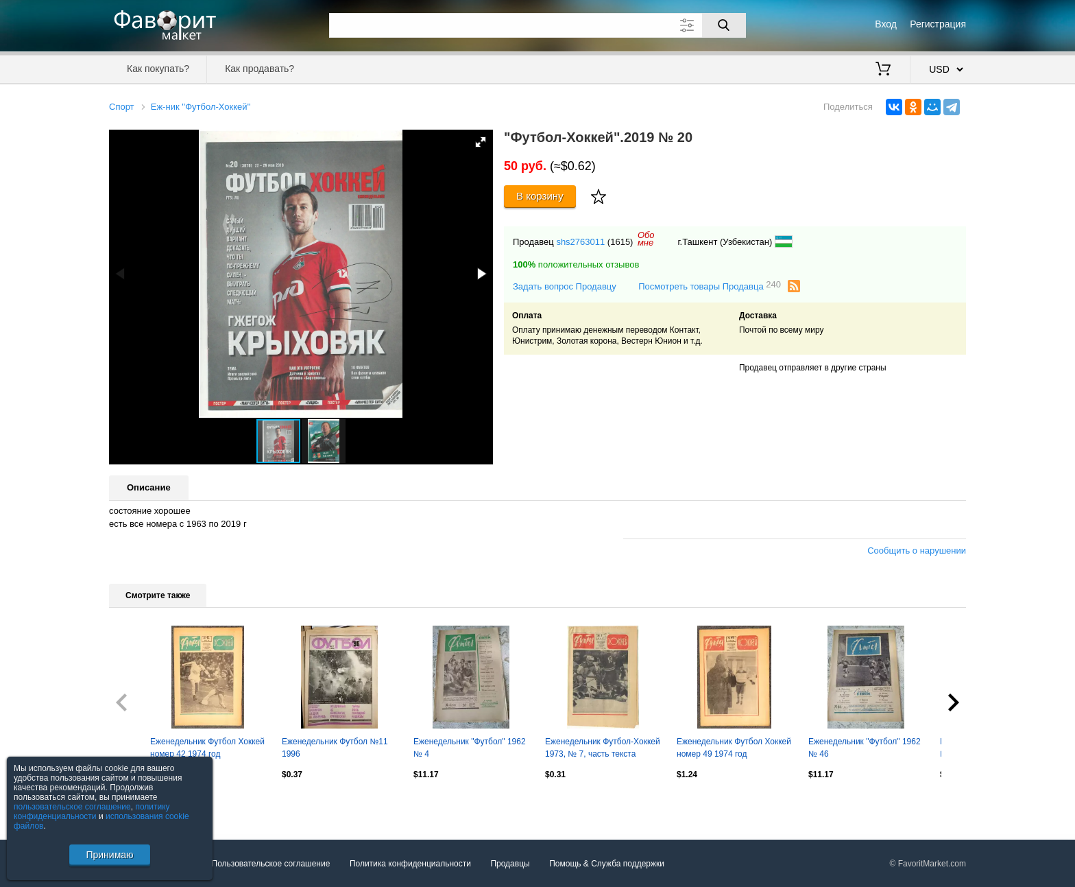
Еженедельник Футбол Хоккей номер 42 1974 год (207, 748)
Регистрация (938, 24)
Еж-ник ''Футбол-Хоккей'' (201, 107)
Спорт (121, 107)
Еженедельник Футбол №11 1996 (335, 748)
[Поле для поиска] (537, 25)
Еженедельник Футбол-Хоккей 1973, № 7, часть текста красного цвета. (602, 749)
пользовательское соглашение (72, 807)
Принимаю (109, 854)
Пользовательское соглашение (271, 863)
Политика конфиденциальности (410, 863)
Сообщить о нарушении (916, 550)
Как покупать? (158, 68)
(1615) (620, 242)
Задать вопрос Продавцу (564, 286)
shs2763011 (580, 242)
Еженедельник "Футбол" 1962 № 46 (864, 748)
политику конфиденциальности (92, 811)
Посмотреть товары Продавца (709, 286)
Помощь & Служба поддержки (606, 863)
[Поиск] (724, 25)
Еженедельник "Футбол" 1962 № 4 (469, 748)
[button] (481, 142)
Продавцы (509, 863)
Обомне (646, 238)
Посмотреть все (139, 803)
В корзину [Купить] (540, 196)
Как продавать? (259, 68)
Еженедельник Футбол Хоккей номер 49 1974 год (734, 748)
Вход (886, 24)
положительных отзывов (576, 264)
